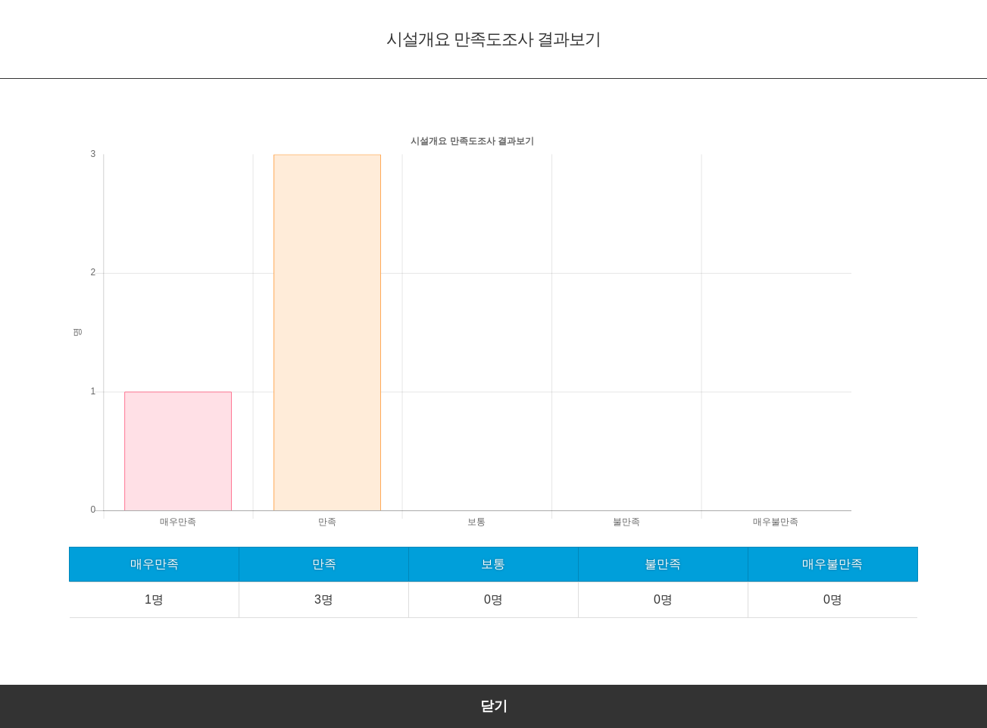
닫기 (494, 706)
